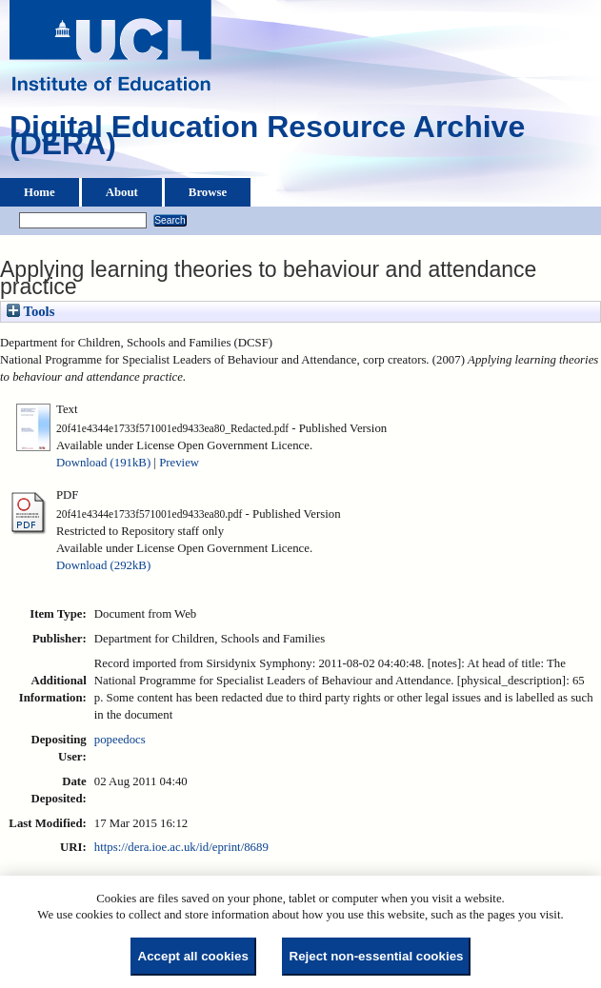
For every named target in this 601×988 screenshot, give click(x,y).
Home (39, 192)
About (122, 192)
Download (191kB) (103, 462)
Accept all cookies (193, 956)
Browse (208, 192)
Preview (179, 462)
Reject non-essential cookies (377, 956)
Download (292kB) (103, 565)
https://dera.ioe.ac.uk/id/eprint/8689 (181, 847)
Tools (30, 311)
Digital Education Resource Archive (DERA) (267, 140)
